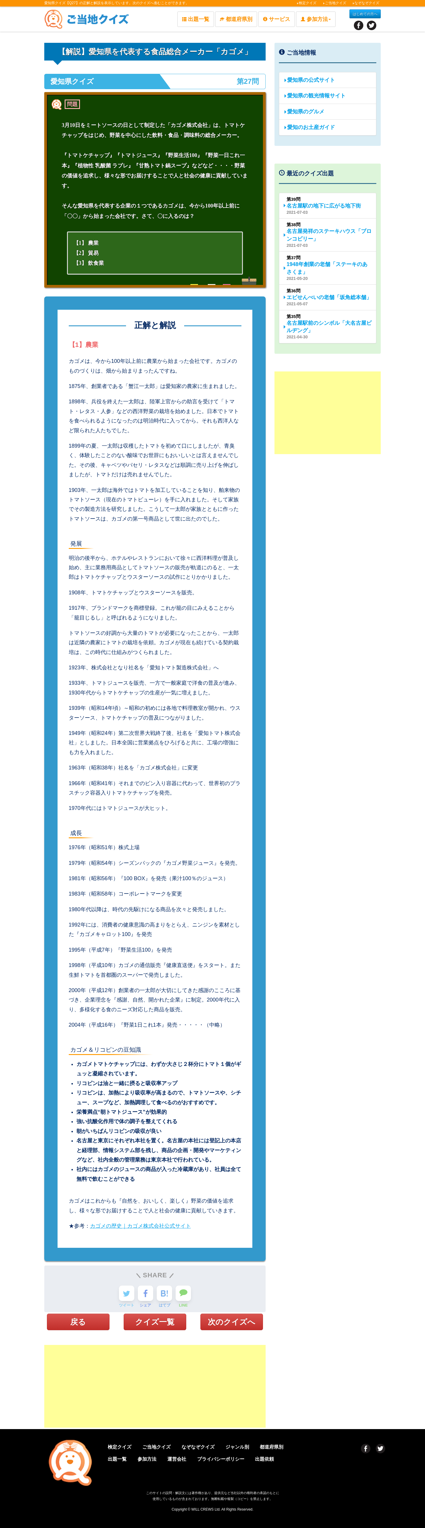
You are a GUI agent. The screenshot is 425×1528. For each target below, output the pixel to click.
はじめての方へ (365, 14)
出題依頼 (264, 1459)
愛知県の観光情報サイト (315, 96)
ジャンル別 (237, 1446)
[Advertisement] (155, 1386)
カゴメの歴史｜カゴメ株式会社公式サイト (140, 1226)
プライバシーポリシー (220, 1459)
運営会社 (176, 1459)
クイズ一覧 (154, 1321)
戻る (78, 1321)
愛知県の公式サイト (309, 80)
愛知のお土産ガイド (309, 127)
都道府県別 (236, 19)
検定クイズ (306, 3)
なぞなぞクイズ (365, 3)
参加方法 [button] (316, 19)
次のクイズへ (231, 1321)
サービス (276, 19)
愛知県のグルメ (304, 112)
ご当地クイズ (334, 3)
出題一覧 (195, 19)
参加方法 (147, 1459)
